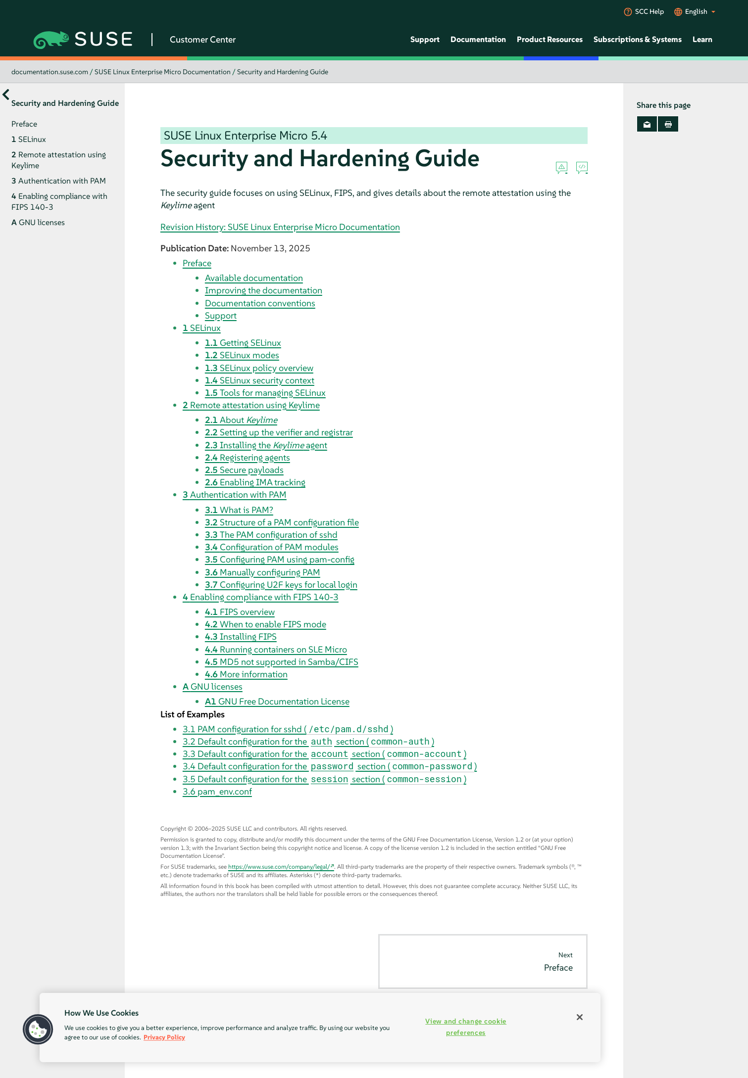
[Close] (580, 1017)
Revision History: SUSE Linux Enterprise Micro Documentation (280, 227)
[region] (320, 1027)
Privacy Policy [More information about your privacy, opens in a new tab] (164, 1037)
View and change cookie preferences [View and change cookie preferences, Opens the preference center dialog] (465, 1027)
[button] (38, 1029)
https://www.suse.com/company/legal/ (279, 866)
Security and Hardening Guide (282, 71)
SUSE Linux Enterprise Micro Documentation (163, 71)
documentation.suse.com (49, 71)
